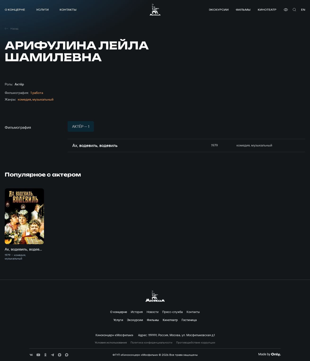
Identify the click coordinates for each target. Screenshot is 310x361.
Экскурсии (219, 9)
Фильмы (243, 9)
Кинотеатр (267, 9)
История (137, 312)
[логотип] (155, 9)
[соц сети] (31, 355)
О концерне (15, 9)
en (303, 9)
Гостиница (189, 320)
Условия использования (111, 342)
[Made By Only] (269, 354)
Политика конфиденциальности (151, 342)
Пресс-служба (172, 312)
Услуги (42, 9)
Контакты (68, 9)
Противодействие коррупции (195, 342)
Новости (152, 312)
